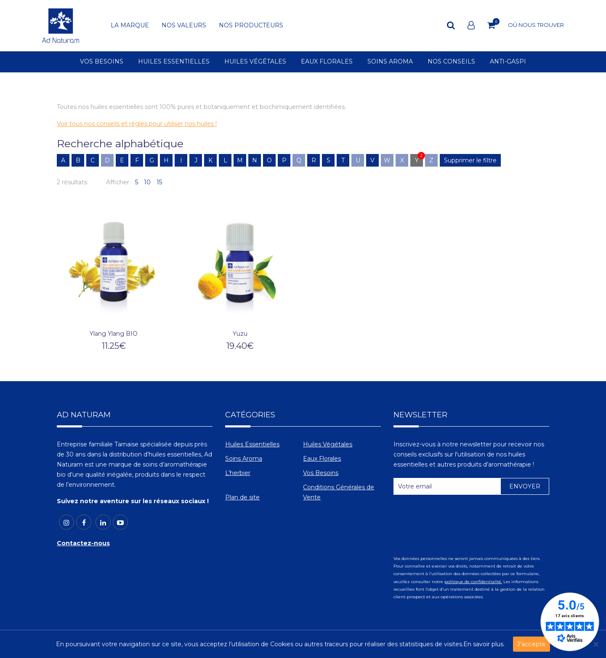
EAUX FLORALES (327, 61)
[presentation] (457, 521)
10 (147, 182)
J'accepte (531, 644)
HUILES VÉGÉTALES (255, 61)
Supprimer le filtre (470, 160)
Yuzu (240, 333)
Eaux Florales (322, 458)
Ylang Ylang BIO (114, 333)
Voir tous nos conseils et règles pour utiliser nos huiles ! (137, 123)
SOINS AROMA (390, 61)
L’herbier (237, 473)
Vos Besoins (320, 473)
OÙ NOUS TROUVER (536, 24)
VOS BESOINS (101, 61)
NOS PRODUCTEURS (251, 25)
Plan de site (242, 497)
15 (159, 182)
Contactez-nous (83, 543)
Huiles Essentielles (252, 444)
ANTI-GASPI (508, 61)
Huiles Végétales (327, 444)
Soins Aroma (243, 458)
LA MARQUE (130, 25)
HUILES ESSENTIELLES (174, 61)
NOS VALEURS (184, 25)
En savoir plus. (484, 644)
